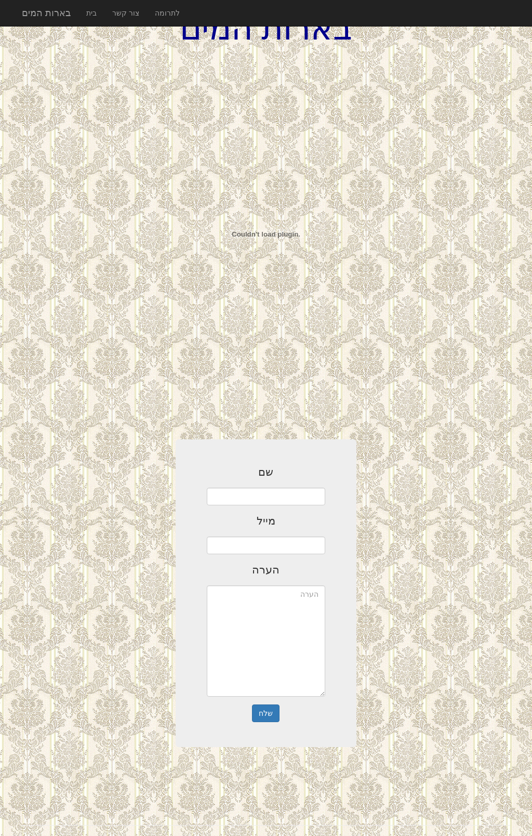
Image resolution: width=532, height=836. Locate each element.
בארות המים (46, 13)
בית (91, 13)
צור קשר (125, 13)
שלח (266, 713)
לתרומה (167, 13)
